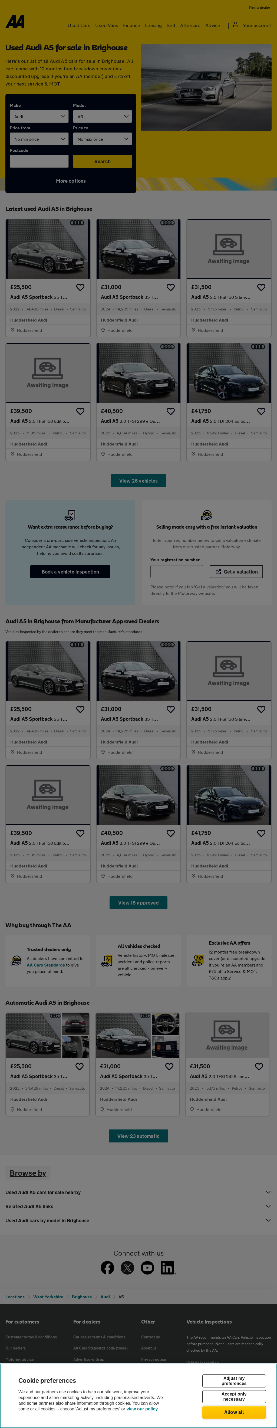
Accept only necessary (234, 1396)
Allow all (234, 1412)
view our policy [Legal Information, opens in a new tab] (142, 1409)
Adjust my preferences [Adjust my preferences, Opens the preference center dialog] (234, 1381)
